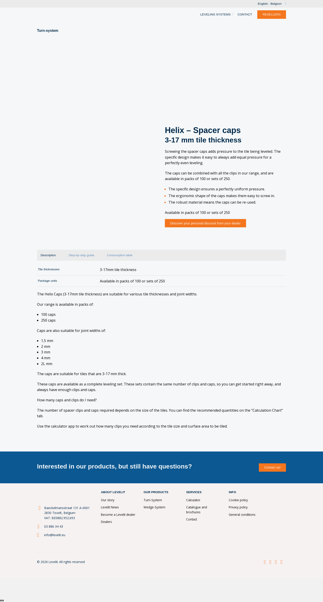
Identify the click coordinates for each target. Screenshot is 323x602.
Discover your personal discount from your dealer (205, 223)
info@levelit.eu (54, 535)
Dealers (106, 522)
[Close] (2, 600)
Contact (191, 519)
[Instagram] (276, 562)
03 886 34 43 (53, 526)
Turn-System (153, 500)
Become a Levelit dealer (118, 514)
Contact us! (272, 467)
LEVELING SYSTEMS (215, 14)
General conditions (242, 514)
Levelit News (110, 507)
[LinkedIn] (270, 562)
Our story (107, 500)
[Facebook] (265, 562)
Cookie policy (238, 500)
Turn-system (47, 30)
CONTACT (245, 14)
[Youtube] (281, 562)
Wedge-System (154, 507)
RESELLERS (272, 14)
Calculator (193, 500)
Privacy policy (238, 507)
